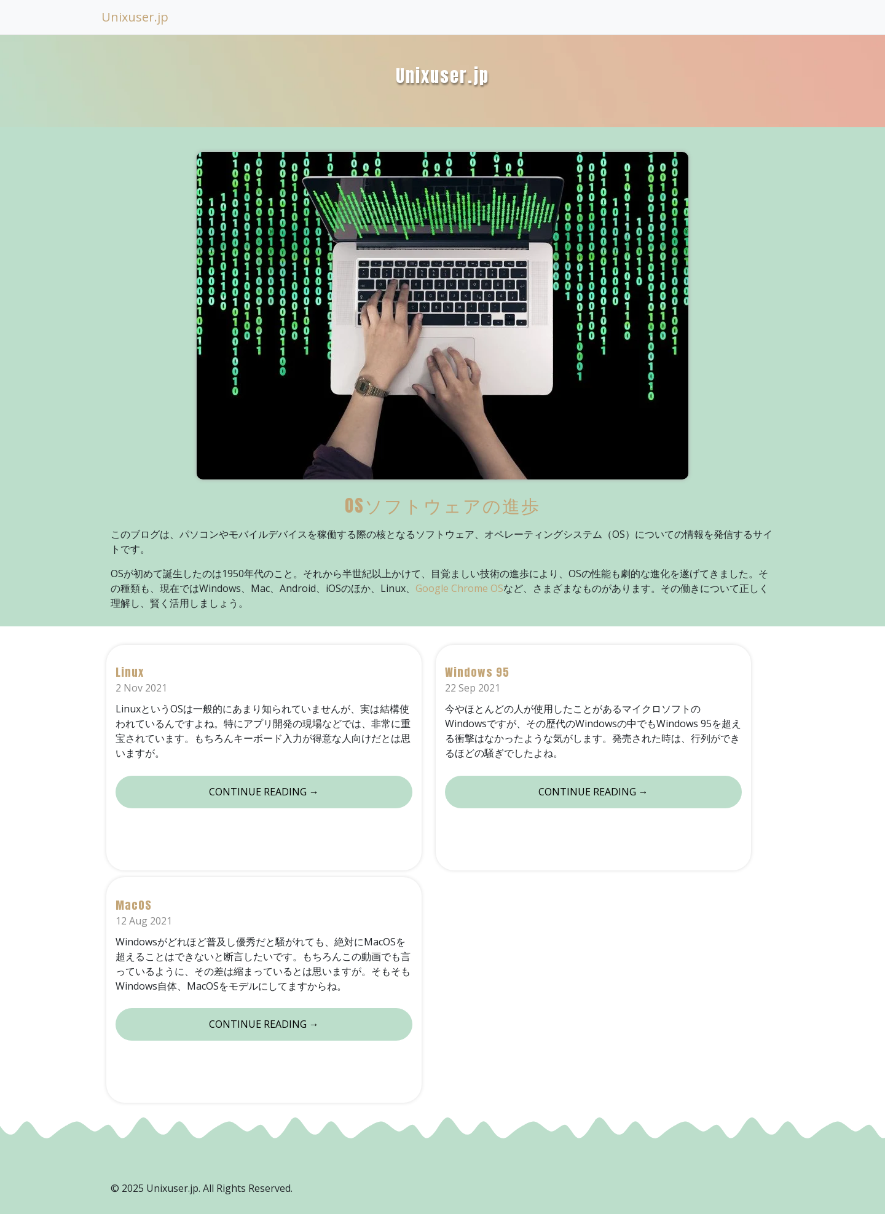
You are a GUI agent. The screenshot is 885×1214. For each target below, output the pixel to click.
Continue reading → (264, 791)
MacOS (134, 905)
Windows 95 (477, 672)
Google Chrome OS (459, 588)
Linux (130, 672)
